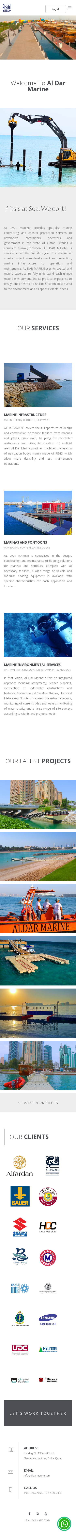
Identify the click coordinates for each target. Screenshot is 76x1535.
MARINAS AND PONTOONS (25, 542)
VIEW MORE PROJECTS (38, 1103)
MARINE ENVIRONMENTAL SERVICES (32, 664)
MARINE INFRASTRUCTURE (25, 415)
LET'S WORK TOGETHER (38, 1413)
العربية (56, 9)
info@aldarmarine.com (37, 1475)
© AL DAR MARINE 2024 (38, 1520)
